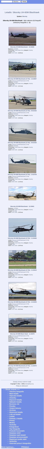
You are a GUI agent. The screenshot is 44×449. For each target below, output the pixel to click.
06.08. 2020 (14, 149)
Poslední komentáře (17, 431)
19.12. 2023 (14, 52)
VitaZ (14, 51)
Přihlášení (25, 447)
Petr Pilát (15, 211)
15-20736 (16, 177)
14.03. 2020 (14, 212)
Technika (12, 425)
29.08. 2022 (14, 86)
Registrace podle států (18, 439)
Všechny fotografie (16, 391)
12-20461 (16, 208)
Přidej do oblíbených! (22, 386)
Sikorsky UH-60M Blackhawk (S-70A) (20, 80)
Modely (12, 422)
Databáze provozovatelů (18, 437)
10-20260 (16, 49)
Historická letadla (16, 412)
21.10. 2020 (14, 118)
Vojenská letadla (15, 396)
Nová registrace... (8, 447)
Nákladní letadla (15, 402)
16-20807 (16, 82)
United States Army (19, 50)
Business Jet (14, 404)
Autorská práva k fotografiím (20, 443)
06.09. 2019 (14, 245)
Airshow (12, 410)
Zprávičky (13, 441)
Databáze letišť (15, 433)
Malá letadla (13, 394)
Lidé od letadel (15, 414)
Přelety (12, 420)
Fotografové (14, 427)
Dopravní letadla (15, 400)
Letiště (12, 416)
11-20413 (16, 273)
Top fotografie (14, 429)
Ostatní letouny (15, 408)
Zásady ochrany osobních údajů (22, 381)
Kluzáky (12, 406)
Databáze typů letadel (17, 435)
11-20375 (16, 337)
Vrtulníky (31, 50)
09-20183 (16, 114)
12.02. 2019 (14, 309)
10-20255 (16, 305)
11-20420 (16, 241)
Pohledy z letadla (15, 418)
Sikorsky (24, 16)
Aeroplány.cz (29, 384)
